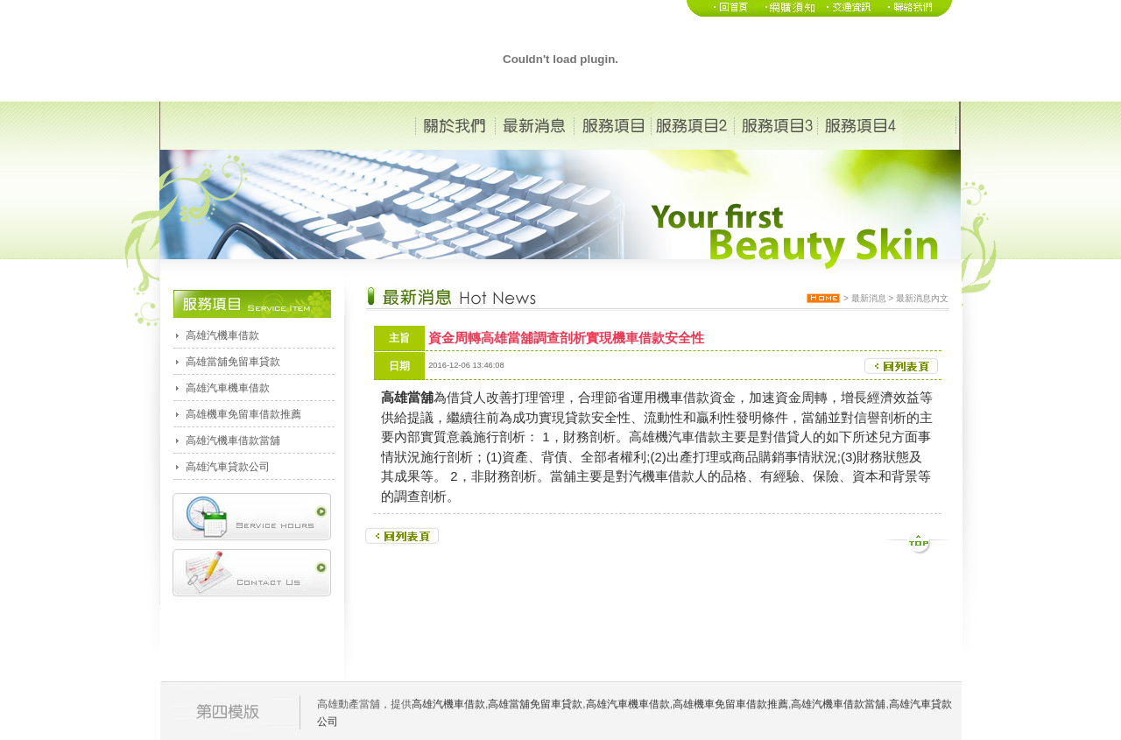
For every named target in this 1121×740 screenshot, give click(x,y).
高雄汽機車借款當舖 (233, 440)
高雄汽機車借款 (222, 335)
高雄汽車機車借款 (228, 388)
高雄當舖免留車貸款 (233, 362)
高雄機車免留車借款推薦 (243, 414)
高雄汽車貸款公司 (228, 467)
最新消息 (868, 298)
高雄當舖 (407, 397)
